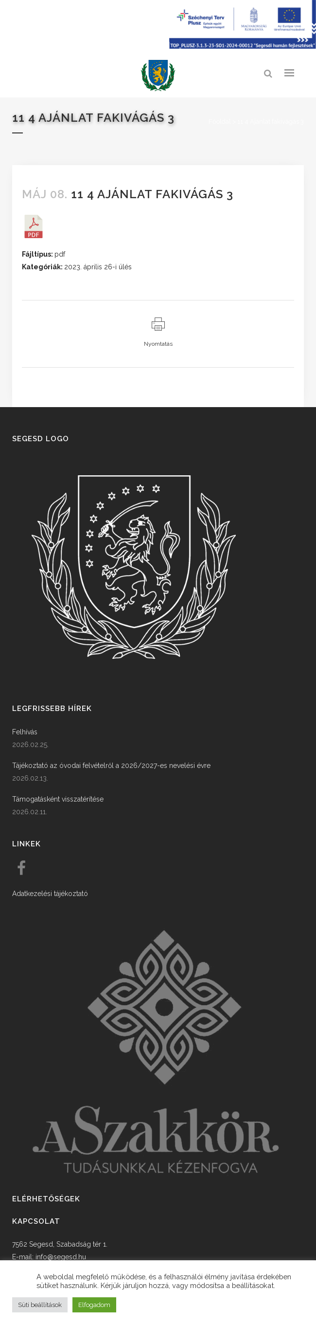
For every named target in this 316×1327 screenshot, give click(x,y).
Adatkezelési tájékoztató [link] (50, 893)
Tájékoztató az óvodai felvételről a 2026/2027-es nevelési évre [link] (111, 765)
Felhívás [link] (24, 732)
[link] (158, 75)
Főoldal (220, 121)
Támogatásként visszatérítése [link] (58, 799)
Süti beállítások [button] (40, 1304)
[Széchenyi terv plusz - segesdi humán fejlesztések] (242, 46)
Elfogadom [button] (94, 1304)
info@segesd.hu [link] (60, 1257)
